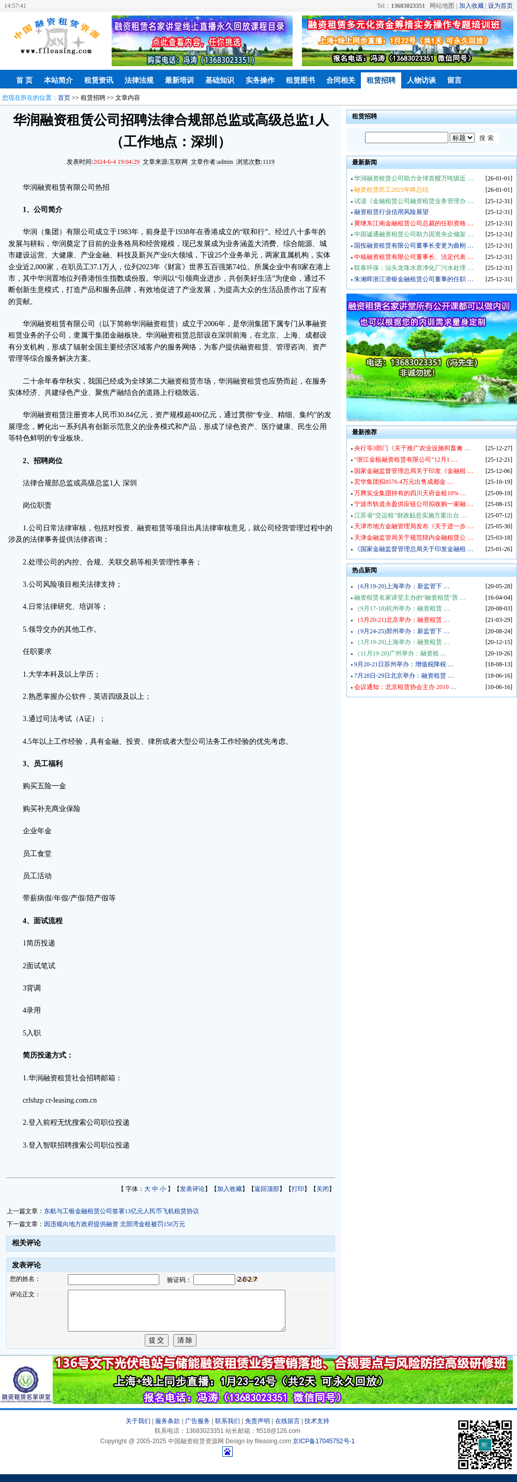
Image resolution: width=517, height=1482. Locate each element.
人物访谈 (421, 80)
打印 (298, 1189)
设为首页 (500, 5)
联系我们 (227, 1428)
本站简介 (58, 80)
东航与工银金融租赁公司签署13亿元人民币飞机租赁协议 (121, 1211)
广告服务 (197, 1428)
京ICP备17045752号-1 (324, 1449)
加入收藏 (471, 5)
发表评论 (192, 1189)
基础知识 (219, 80)
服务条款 (167, 1428)
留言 (454, 80)
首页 (64, 97)
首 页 (24, 80)
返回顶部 (266, 1189)
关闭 (322, 1189)
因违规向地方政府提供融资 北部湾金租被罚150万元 (114, 1224)
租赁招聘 (381, 80)
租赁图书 (300, 80)
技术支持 (317, 1428)
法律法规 (139, 80)
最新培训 (179, 80)
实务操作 (260, 80)
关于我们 (138, 1428)
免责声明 (257, 1428)
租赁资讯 (98, 80)
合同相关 (340, 80)
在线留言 (287, 1428)
